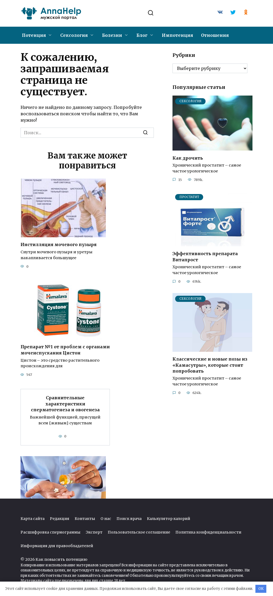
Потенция (34, 35)
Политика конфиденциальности (208, 531)
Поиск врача (129, 517)
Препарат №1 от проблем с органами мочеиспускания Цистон (65, 349)
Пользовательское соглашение (139, 531)
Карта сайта (33, 517)
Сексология (74, 35)
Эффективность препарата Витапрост (205, 256)
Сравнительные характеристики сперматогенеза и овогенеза (65, 403)
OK (261, 588)
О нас (106, 517)
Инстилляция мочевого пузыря (59, 244)
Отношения (215, 35)
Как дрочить (187, 157)
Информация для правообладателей (57, 545)
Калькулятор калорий (168, 517)
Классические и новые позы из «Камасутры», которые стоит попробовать (209, 365)
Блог (141, 35)
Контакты (85, 517)
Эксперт (94, 531)
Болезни (112, 35)
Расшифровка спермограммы (51, 531)
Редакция (59, 517)
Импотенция (177, 35)
